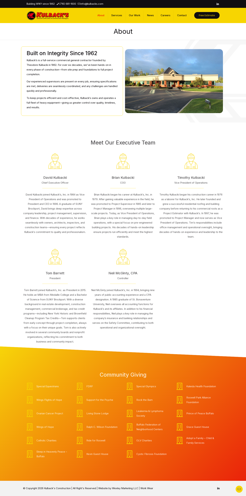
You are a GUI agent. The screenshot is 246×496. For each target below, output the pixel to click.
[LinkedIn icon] (217, 4)
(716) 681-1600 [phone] (67, 3)
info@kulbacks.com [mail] (92, 3)
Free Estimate (207, 15)
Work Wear (146, 488)
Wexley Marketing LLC (125, 488)
